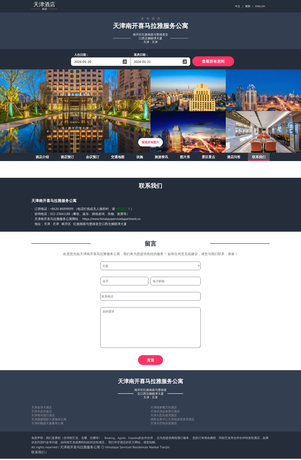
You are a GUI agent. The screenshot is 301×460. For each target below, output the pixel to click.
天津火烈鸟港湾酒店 (163, 416)
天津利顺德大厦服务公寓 (47, 424)
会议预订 (92, 157)
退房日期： (141, 55)
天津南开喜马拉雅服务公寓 (80, 448)
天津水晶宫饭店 (41, 412)
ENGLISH (260, 6)
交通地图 (117, 157)
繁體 (247, 6)
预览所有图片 (150, 143)
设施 (139, 157)
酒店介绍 (42, 157)
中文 (237, 6)
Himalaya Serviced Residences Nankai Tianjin (137, 448)
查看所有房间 (213, 61)
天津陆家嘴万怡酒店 (163, 408)
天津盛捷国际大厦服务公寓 (48, 420)
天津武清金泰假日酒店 (165, 412)
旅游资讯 (161, 157)
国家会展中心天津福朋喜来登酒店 (172, 420)
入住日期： (81, 55)
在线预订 (121, 209)
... (124, 61)
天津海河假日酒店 (43, 416)
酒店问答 (233, 157)
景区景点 (208, 157)
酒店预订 (67, 157)
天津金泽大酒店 (41, 408)
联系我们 (258, 157)
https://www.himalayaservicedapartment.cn (111, 219)
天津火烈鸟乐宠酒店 (163, 424)
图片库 (185, 157)
